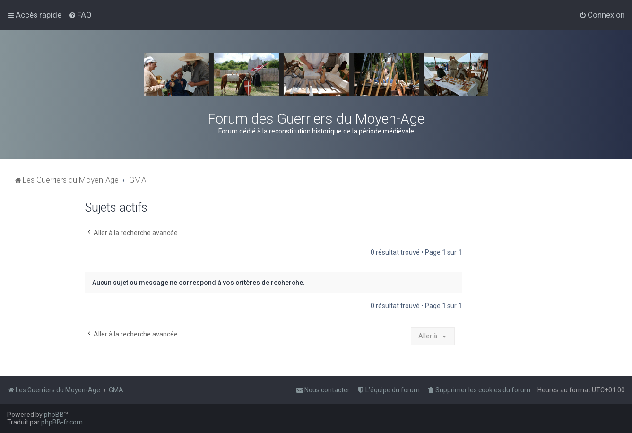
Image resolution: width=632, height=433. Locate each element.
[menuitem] (80, 14)
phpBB (54, 414)
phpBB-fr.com (62, 422)
